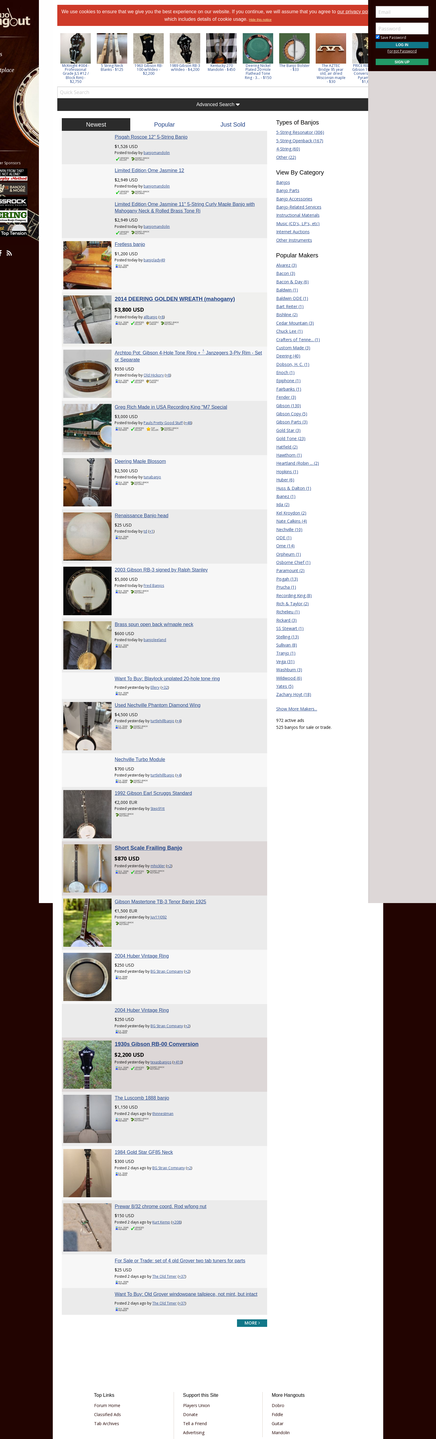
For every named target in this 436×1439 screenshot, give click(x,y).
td (155, 506)
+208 (186, 1142)
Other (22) (281, 157)
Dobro (273, 1327)
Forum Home (119, 1327)
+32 (175, 647)
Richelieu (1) (283, 612)
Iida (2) (277, 504)
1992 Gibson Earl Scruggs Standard (163, 748)
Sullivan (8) (281, 645)
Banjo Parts (282, 190)
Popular (169, 124)
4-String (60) (283, 149)
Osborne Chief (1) (288, 562)
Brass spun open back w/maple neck (164, 589)
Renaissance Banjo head (152, 490)
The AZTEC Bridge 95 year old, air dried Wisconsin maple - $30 (346, 73)
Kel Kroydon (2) (286, 513)
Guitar (273, 1346)
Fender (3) (281, 397)
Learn (20, 86)
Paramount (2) (285, 570)
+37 (192, 1191)
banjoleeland (165, 604)
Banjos (278, 182)
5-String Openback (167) (294, 140)
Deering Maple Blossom (150, 441)
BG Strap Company (177, 911)
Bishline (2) (281, 314)
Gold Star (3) (283, 430)
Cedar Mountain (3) (290, 323)
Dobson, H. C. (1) (287, 364)
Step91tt (168, 763)
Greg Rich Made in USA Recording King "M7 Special (181, 392)
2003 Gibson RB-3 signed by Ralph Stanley (171, 540)
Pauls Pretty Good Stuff (173, 407)
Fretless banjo (140, 244)
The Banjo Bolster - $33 (309, 67)
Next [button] (355, 58)
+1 (162, 506)
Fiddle (273, 1337)
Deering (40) (283, 356)
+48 (198, 407)
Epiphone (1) (283, 380)
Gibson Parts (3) (286, 422)
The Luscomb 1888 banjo (152, 1028)
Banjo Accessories (289, 199)
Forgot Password (402, 51)
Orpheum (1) (283, 554)
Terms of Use (168, 1390)
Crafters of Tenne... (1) (293, 339)
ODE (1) (278, 537)
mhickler (168, 815)
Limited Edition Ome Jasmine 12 (159, 170)
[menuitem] (34, 54)
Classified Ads (119, 1337)
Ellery (165, 647)
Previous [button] (75, 58)
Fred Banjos (164, 555)
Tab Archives (118, 1346)
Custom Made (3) (288, 348)
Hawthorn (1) (284, 455)
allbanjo (161, 312)
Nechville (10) (284, 529)
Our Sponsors (200, 1364)
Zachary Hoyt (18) (288, 694)
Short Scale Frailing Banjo (158, 798)
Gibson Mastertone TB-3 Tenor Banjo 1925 (170, 846)
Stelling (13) (282, 637)
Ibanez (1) (280, 496)
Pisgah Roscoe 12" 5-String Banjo (161, 137)
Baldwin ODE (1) (287, 298)
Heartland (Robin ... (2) (292, 463)
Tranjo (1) (280, 653)
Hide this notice (275, 19)
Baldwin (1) (282, 290)
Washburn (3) (284, 669)
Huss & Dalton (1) (288, 488)
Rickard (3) (281, 620)
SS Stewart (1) (285, 628)
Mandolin (276, 1355)
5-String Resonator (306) (295, 132)
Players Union (200, 1327)
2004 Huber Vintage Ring (152, 896)
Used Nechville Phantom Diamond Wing (168, 665)
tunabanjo (162, 457)
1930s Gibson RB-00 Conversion (167, 979)
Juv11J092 (169, 862)
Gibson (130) (283, 405)
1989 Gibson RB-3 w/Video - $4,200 (200, 67)
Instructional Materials (292, 215)
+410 (188, 997)
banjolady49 (164, 260)
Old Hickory (164, 365)
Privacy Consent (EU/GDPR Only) (250, 1390)
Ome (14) (280, 546)
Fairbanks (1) (283, 389)
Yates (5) (279, 686)
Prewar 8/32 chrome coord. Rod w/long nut (170, 1126)
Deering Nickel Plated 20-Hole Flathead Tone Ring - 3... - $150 (273, 71)
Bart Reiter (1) (285, 306)
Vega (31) (280, 661)
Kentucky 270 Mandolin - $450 (236, 67)
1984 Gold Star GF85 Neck (154, 1077)
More (19, 118)
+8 (172, 312)
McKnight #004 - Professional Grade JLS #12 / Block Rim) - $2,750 (90, 73)
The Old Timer (175, 1191)
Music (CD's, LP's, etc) (292, 223)
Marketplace (28, 70)
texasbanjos (171, 997)
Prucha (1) (281, 587)
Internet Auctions (288, 232)
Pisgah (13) (282, 579)
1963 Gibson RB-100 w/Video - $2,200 (164, 69)
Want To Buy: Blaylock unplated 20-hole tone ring (177, 638)
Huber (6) (280, 480)
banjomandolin (167, 152)
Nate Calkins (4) (286, 521)
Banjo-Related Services (293, 207)
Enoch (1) (280, 372)
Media (20, 102)
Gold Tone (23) (285, 438)
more (247, 1245)
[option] (90, 58)
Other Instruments (289, 240)
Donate (194, 1337)
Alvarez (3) (281, 265)
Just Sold (231, 124)
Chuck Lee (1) (284, 331)
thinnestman (173, 1043)
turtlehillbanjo (173, 681)
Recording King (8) (289, 595)
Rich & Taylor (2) (287, 603)
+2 (179, 815)
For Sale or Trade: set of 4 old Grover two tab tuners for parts (190, 1176)
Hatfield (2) (281, 447)
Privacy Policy (199, 1390)
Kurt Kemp (171, 1142)
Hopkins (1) (282, 471)
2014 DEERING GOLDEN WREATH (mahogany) (185, 294)
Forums (22, 54)
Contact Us (198, 1373)
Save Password (391, 37)
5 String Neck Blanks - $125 (127, 67)
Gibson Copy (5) (286, 414)
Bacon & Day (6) (287, 282)
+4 (189, 681)
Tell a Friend (199, 1346)
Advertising (198, 1355)
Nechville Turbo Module (150, 714)
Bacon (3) (280, 273)
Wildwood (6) (284, 678)
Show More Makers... (291, 709)
